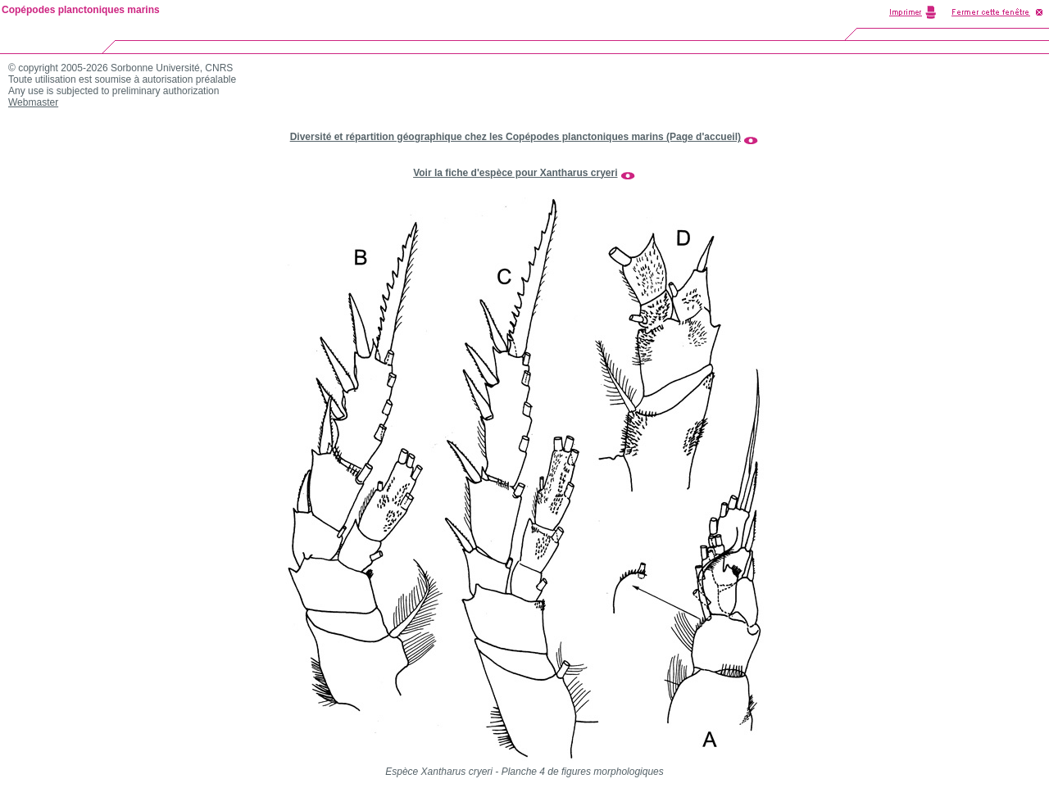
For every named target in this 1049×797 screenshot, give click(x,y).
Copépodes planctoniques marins (81, 10)
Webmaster (33, 102)
